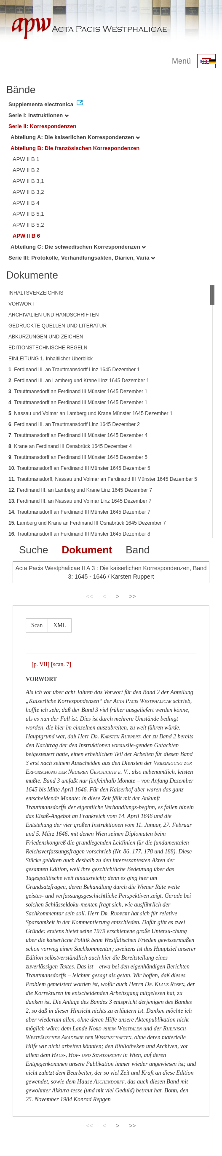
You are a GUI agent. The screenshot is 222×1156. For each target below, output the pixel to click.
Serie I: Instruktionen (38, 115)
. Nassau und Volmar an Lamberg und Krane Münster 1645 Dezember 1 (90, 413)
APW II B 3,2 (28, 192)
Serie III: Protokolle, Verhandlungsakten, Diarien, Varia (81, 258)
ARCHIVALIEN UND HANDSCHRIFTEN (53, 315)
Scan (37, 625)
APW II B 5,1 (28, 214)
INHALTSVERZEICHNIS (35, 293)
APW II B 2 (26, 170)
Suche (33, 549)
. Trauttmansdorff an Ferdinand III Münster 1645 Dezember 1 (77, 391)
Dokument (87, 549)
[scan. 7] (61, 664)
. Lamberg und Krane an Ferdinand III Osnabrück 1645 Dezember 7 (87, 523)
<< (89, 596)
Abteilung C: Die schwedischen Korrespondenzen (78, 247)
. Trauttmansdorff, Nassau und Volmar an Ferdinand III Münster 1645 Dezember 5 (102, 479)
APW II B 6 (26, 236)
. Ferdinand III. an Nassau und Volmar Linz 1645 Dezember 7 (80, 501)
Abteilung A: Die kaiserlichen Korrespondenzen (75, 137)
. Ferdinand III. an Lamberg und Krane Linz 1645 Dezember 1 (78, 381)
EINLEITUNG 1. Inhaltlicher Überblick (50, 359)
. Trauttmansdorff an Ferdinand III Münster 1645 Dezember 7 (79, 512)
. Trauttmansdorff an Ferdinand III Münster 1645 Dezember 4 (77, 435)
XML (59, 625)
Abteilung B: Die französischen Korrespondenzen (75, 148)
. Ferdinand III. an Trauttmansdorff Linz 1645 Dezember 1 (74, 370)
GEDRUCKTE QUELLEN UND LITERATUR (57, 326)
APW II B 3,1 (28, 181)
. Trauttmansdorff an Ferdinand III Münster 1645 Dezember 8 (79, 534)
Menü (181, 61)
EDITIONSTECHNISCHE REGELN (47, 348)
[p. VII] (41, 664)
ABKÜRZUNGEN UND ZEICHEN (45, 337)
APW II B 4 (26, 203)
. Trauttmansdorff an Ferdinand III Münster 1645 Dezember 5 (77, 457)
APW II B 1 (26, 159)
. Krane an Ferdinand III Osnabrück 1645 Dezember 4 (70, 446)
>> (132, 596)
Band (138, 549)
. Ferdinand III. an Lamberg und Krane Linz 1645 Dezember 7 (80, 490)
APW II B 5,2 (28, 225)
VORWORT (21, 304)
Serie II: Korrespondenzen (42, 126)
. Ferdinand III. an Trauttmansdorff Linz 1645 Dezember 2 (74, 424)
